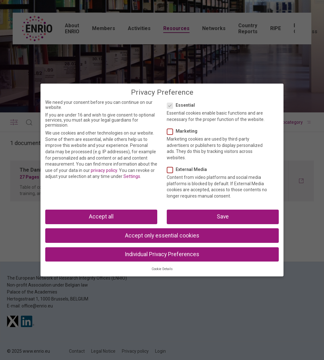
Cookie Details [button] (162, 269)
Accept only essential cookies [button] (162, 235)
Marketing (184, 131)
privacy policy (104, 170)
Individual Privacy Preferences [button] (162, 254)
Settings (131, 176)
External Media (189, 169)
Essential (183, 105)
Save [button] (223, 216)
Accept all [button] (101, 216)
